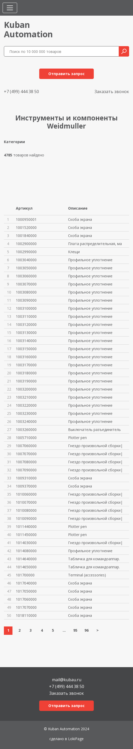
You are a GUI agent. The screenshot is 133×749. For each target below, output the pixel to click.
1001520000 (26, 227)
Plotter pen (77, 437)
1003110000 (26, 316)
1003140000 (26, 340)
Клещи (74, 251)
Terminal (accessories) (87, 575)
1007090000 (26, 469)
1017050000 (26, 591)
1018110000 (26, 615)
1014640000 (26, 558)
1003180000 (26, 372)
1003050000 (26, 267)
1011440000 (26, 526)
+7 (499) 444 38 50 (21, 91)
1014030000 (26, 542)
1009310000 (26, 478)
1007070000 (26, 453)
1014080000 (26, 550)
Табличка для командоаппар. (94, 558)
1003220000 (26, 405)
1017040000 (26, 583)
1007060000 (26, 445)
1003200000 (26, 389)
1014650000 (26, 566)
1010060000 (26, 494)
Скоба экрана (80, 219)
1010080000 (26, 510)
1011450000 (26, 534)
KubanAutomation (28, 29)
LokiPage (76, 738)
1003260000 (26, 429)
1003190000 (26, 381)
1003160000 (26, 356)
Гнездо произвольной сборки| (95, 445)
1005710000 (26, 437)
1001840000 (26, 235)
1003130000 (26, 332)
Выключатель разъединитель (94, 429)
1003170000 (26, 364)
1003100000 (26, 308)
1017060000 (26, 599)
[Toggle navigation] (10, 8)
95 (75, 630)
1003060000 (26, 275)
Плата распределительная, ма (95, 243)
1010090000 (26, 518)
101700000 (25, 575)
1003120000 (26, 324)
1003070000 (26, 284)
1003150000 (26, 348)
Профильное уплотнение (90, 259)
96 (86, 630)
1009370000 (26, 486)
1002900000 (26, 243)
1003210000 (26, 397)
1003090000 (26, 300)
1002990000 (26, 251)
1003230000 (26, 413)
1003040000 (26, 259)
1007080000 (26, 461)
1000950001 (26, 219)
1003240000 (26, 421)
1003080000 (26, 292)
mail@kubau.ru (66, 679)
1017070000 (26, 607)
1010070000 (26, 502)
